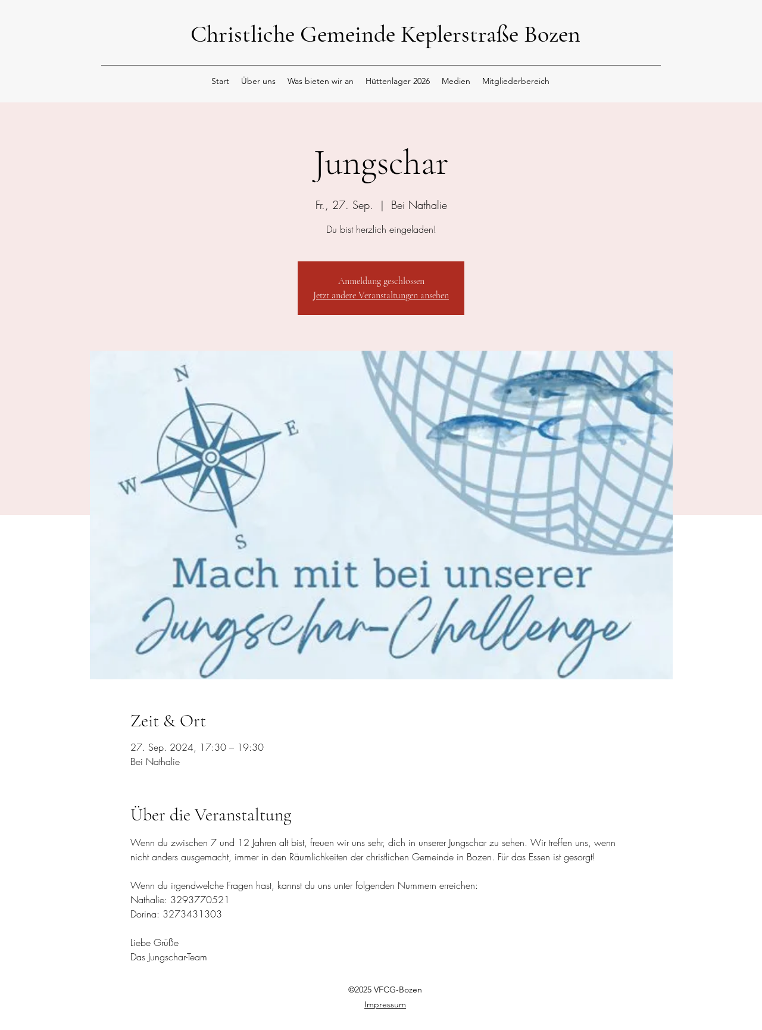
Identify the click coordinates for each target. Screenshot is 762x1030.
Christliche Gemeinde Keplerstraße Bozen (385, 34)
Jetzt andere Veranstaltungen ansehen (381, 295)
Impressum (385, 1004)
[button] (258, 81)
